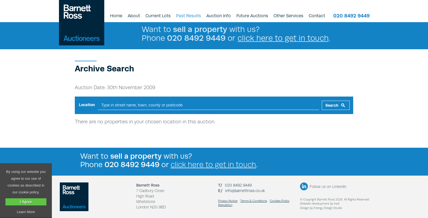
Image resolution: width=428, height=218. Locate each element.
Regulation (225, 205)
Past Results (188, 15)
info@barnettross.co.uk (245, 190)
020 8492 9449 (351, 16)
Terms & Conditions (253, 201)
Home (116, 15)
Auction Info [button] (218, 15)
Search (331, 105)
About (134, 15)
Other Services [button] (288, 15)
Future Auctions (252, 15)
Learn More (26, 212)
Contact (317, 15)
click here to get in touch (283, 38)
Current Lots (158, 15)
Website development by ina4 (319, 203)
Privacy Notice (227, 201)
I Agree (26, 202)
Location (87, 105)
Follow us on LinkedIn (328, 186)
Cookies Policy (279, 201)
